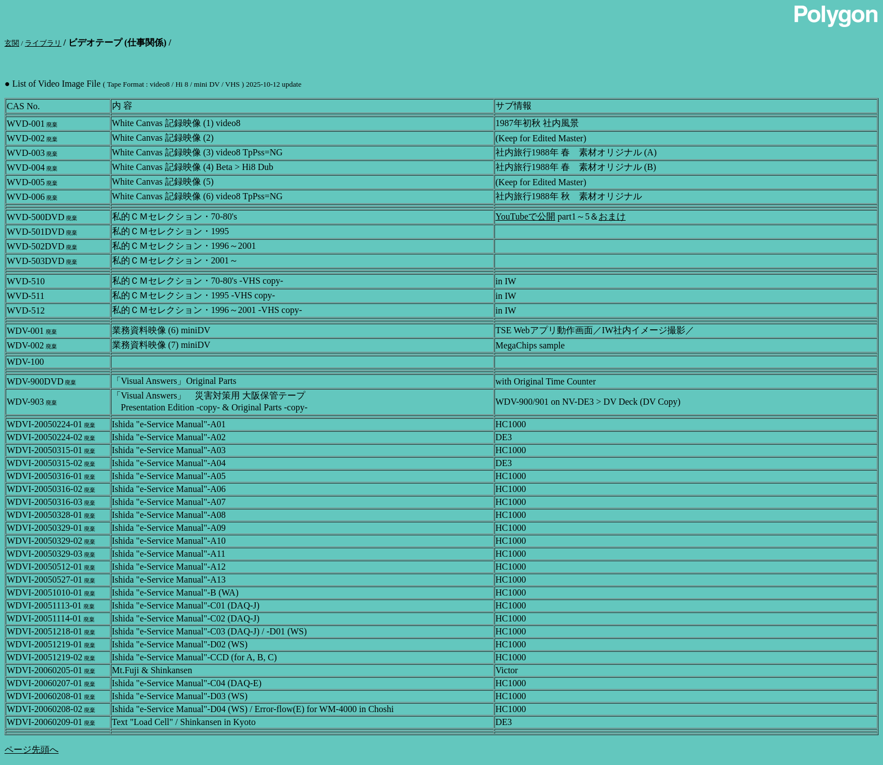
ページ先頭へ (32, 749)
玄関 (12, 43)
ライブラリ (43, 43)
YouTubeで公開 (525, 216)
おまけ (612, 216)
